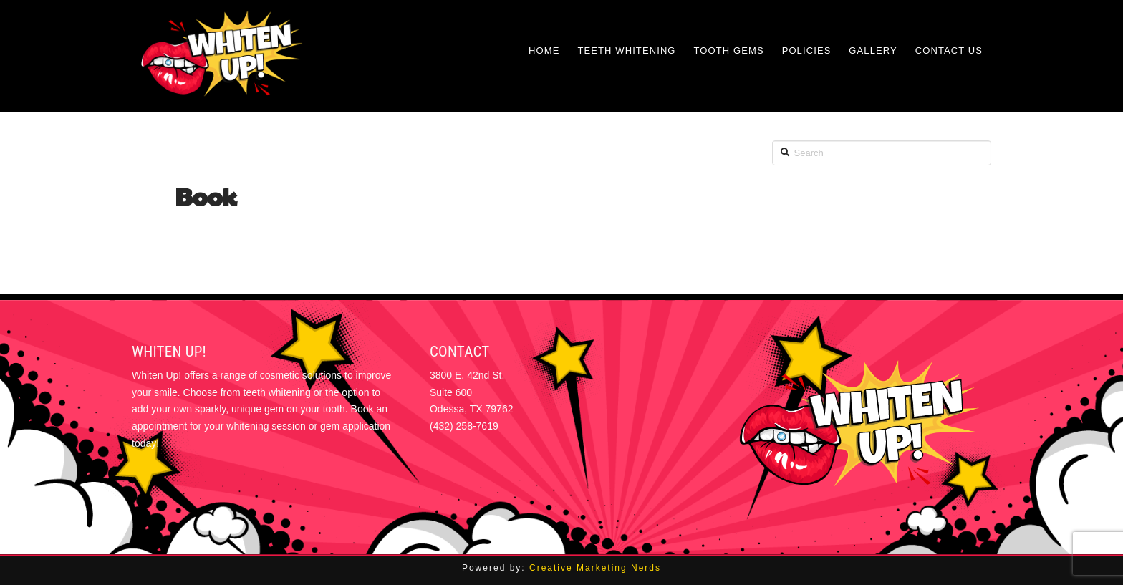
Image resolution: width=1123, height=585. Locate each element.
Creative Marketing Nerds (595, 568)
